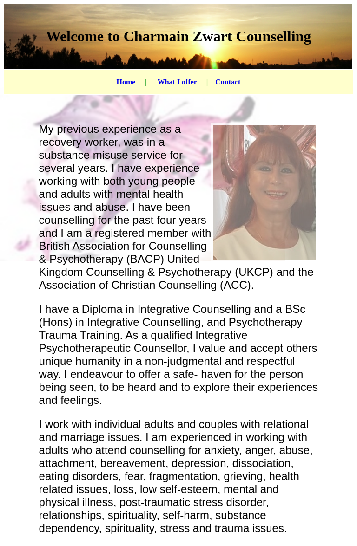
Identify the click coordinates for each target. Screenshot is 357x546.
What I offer (177, 82)
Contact (227, 82)
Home (126, 82)
